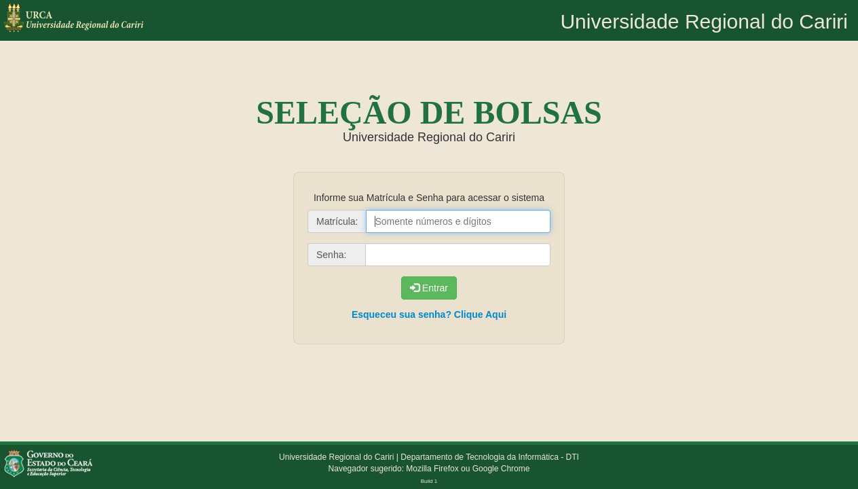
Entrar (429, 288)
